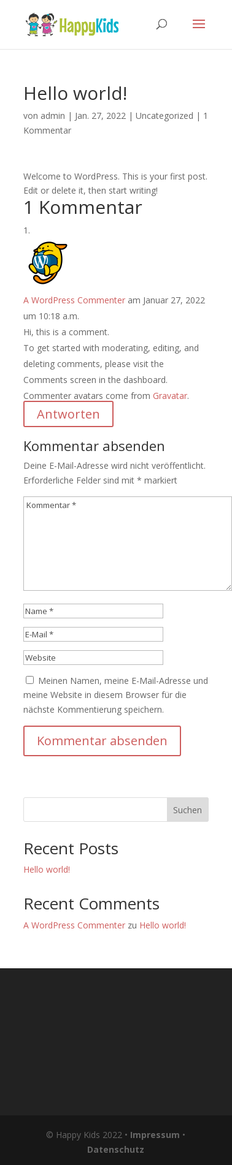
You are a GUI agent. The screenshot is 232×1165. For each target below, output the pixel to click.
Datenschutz (115, 1149)
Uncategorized (164, 115)
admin (53, 115)
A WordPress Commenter (74, 300)
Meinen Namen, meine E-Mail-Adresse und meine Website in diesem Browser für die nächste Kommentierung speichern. (115, 695)
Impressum (155, 1134)
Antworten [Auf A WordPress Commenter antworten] (68, 414)
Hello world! (46, 869)
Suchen (187, 810)
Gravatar (170, 395)
